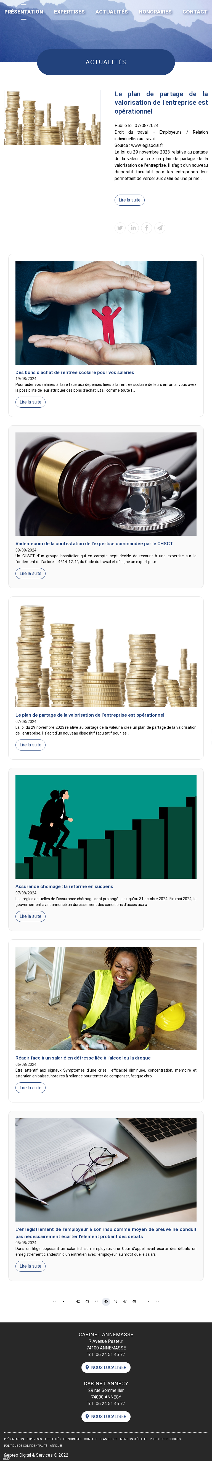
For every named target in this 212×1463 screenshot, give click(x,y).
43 (87, 1303)
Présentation (23, 12)
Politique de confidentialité (25, 1447)
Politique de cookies (165, 1440)
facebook (201, 720)
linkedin (201, 731)
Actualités (112, 12)
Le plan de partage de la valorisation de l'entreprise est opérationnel (89, 716)
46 (115, 1303)
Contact (195, 12)
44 (97, 1303)
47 (125, 1303)
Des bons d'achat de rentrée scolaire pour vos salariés (74, 372)
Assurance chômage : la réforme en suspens (64, 887)
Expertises (69, 12)
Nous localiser (108, 1368)
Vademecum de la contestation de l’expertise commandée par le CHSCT (94, 544)
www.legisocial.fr (147, 145)
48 (134, 1303)
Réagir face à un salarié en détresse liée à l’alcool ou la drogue (83, 1058)
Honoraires (155, 12)
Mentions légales (133, 1440)
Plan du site (108, 1440)
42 (78, 1303)
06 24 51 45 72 (110, 1355)
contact (201, 742)
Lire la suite (130, 200)
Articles (56, 1447)
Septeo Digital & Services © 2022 (37, 1456)
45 (106, 1303)
